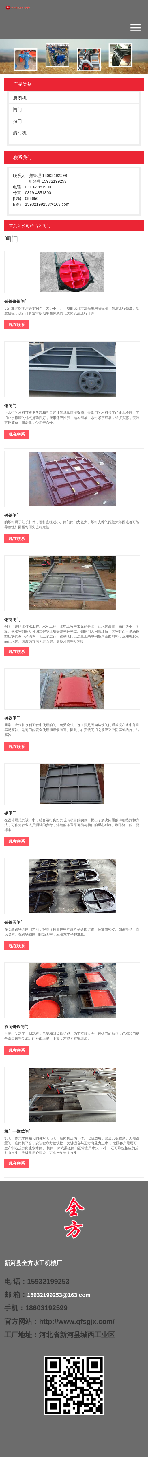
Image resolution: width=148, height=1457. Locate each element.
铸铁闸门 (12, 515)
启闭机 (20, 98)
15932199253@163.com (59, 1295)
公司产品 (30, 225)
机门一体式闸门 (18, 1131)
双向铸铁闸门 (16, 1026)
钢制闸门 (12, 619)
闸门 (17, 109)
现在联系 (17, 324)
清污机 (20, 132)
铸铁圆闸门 (14, 922)
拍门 (17, 121)
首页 (13, 225)
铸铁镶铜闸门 (16, 301)
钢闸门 (10, 405)
